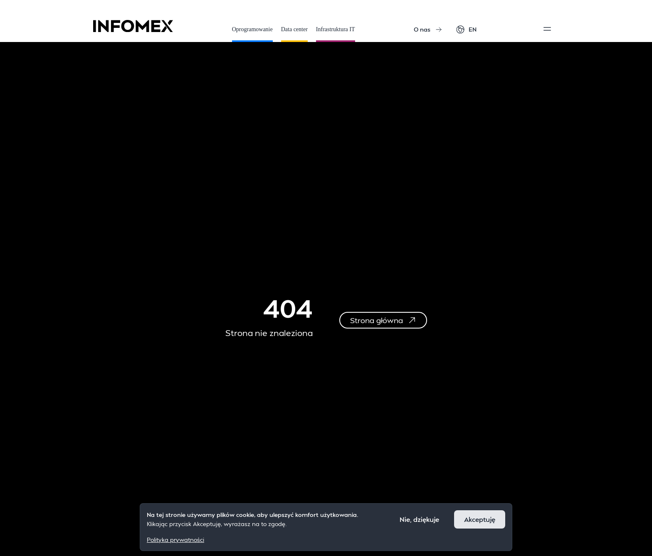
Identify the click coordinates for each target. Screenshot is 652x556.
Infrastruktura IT (335, 34)
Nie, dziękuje (419, 519)
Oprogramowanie (252, 34)
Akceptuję (479, 519)
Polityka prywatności (175, 539)
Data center (294, 34)
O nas (428, 29)
